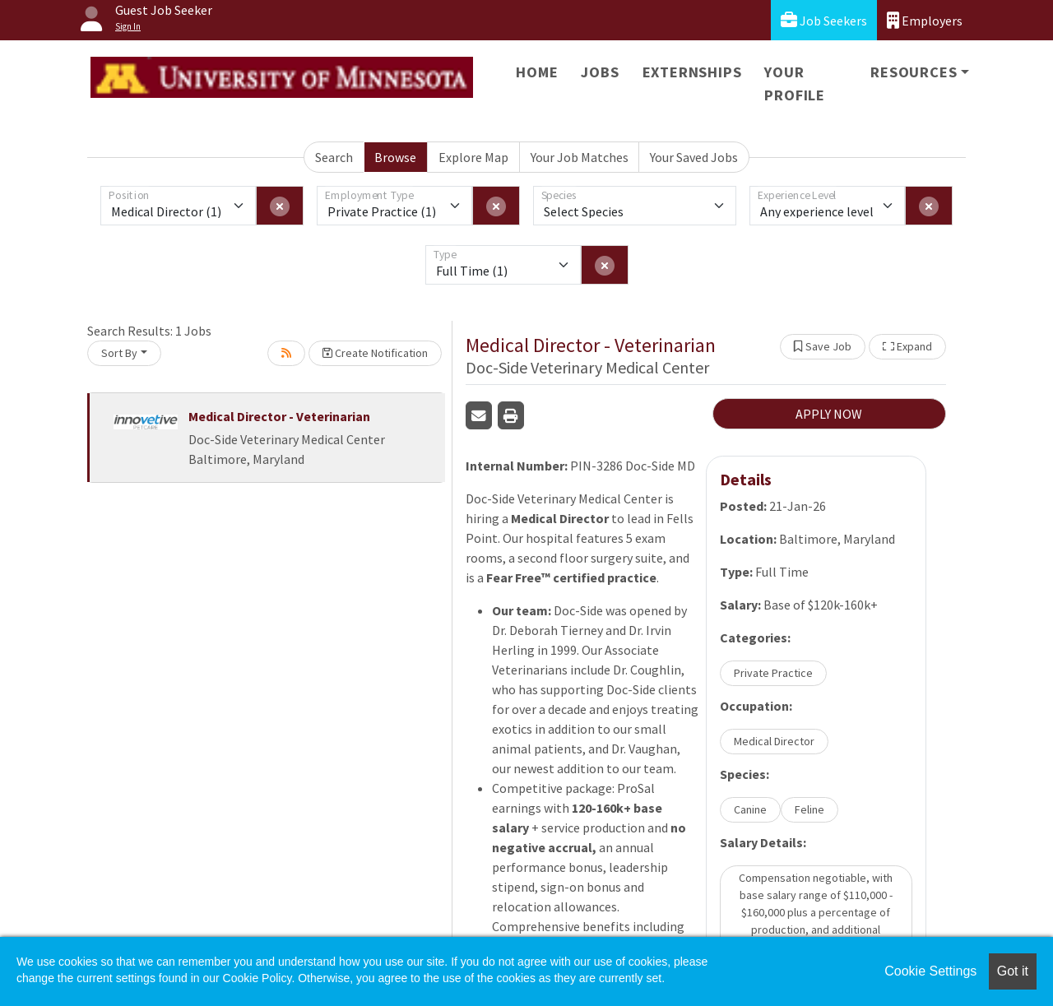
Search (334, 157)
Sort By (119, 352)
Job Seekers (824, 20)
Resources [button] (913, 72)
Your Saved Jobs (694, 157)
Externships (692, 72)
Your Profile (794, 83)
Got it (1012, 971)
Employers (925, 20)
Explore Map (473, 157)
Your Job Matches (580, 157)
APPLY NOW (829, 414)
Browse (395, 157)
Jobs (600, 72)
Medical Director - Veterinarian (279, 416)
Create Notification (375, 352)
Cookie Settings (930, 971)
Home (537, 72)
